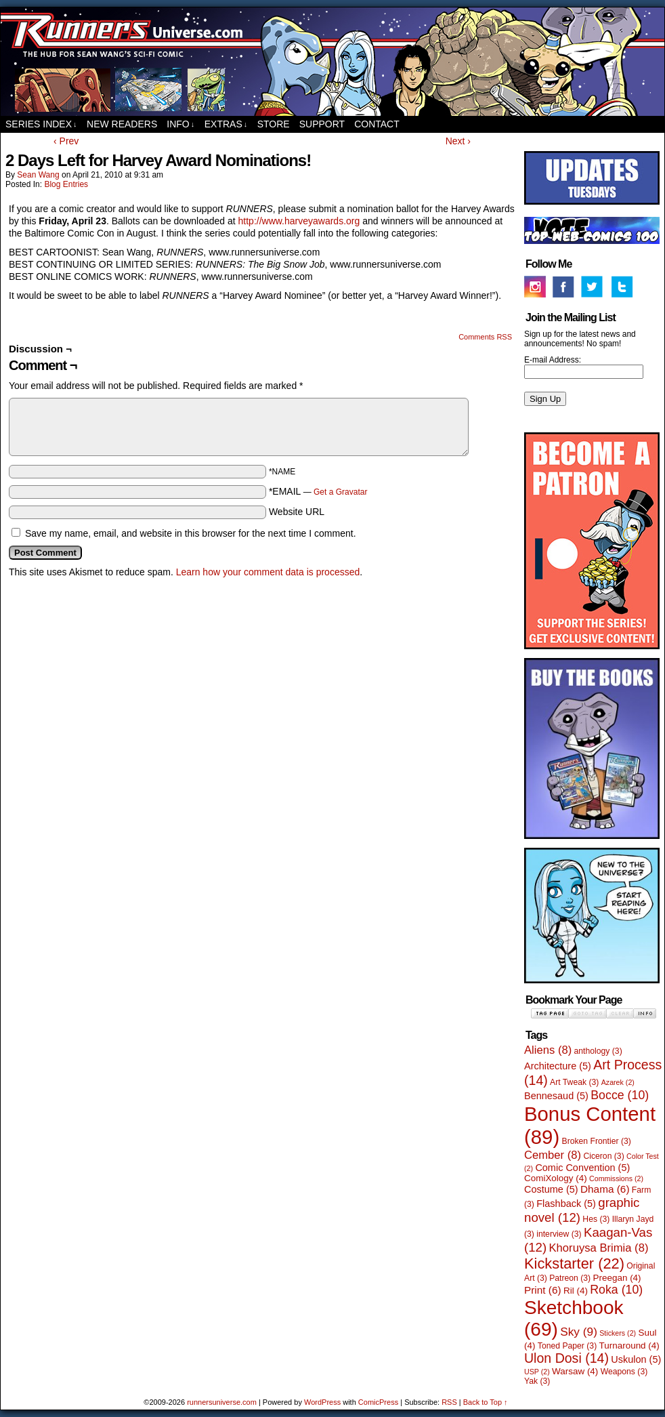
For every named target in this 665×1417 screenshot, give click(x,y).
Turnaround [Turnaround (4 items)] (629, 1345)
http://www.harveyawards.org (299, 220)
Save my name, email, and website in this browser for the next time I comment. (190, 533)
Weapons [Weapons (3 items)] (624, 1371)
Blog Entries (66, 184)
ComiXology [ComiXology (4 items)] (555, 1178)
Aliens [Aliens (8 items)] (548, 1050)
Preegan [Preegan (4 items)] (617, 1278)
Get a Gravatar (340, 492)
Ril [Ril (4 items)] (575, 1291)
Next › (458, 141)
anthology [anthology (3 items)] (598, 1051)
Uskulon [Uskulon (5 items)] (636, 1359)
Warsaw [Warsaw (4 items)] (575, 1371)
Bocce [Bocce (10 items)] (620, 1095)
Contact (377, 124)
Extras (226, 124)
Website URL (296, 511)
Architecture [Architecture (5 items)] (557, 1066)
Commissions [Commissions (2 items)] (616, 1178)
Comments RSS (485, 337)
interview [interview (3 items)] (558, 1234)
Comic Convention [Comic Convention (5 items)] (582, 1167)
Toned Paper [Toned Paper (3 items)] (567, 1346)
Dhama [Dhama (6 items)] (605, 1189)
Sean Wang (38, 175)
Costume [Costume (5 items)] (551, 1189)
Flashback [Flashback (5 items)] (566, 1203)
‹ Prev (66, 141)
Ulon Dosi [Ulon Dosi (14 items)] (566, 1358)
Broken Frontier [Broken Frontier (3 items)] (596, 1141)
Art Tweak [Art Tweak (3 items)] (574, 1082)
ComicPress (378, 1402)
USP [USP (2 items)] (537, 1372)
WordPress (322, 1402)
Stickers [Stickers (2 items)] (617, 1333)
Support (322, 124)
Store (273, 124)
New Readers (122, 124)
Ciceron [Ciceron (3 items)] (603, 1156)
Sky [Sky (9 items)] (578, 1331)
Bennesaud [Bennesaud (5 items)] (556, 1095)
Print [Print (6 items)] (542, 1290)
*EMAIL (318, 491)
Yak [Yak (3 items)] (537, 1381)
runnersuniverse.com (332, 61)
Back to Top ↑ (485, 1402)
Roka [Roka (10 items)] (616, 1289)
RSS (449, 1402)
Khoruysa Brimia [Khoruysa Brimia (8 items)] (599, 1247)
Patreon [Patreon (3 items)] (570, 1278)
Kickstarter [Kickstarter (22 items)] (574, 1263)
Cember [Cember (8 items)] (552, 1155)
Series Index (41, 124)
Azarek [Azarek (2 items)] (618, 1082)
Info (180, 124)
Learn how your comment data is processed (268, 572)
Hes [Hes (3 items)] (595, 1219)
